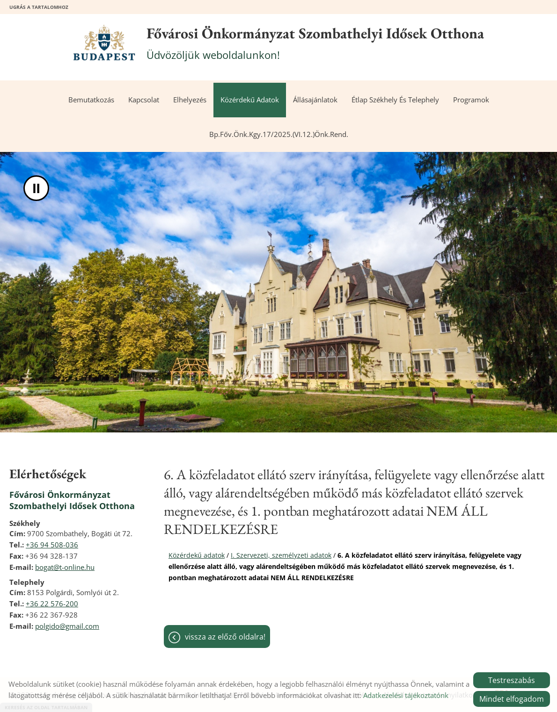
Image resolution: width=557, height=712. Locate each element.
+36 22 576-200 (52, 603)
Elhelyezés (189, 99)
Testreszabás (511, 680)
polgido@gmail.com (67, 626)
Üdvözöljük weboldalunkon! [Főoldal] (315, 42)
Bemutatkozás (91, 99)
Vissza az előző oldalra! (225, 637)
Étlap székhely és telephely (395, 99)
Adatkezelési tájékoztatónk (405, 695)
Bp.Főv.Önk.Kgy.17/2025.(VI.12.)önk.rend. (278, 134)
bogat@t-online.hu (65, 567)
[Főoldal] (104, 42)
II (36, 188)
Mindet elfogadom (511, 699)
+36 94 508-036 (52, 544)
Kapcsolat (143, 99)
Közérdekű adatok (249, 99)
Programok (471, 99)
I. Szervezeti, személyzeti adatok (281, 555)
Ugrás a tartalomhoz (38, 7)
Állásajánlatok (315, 99)
